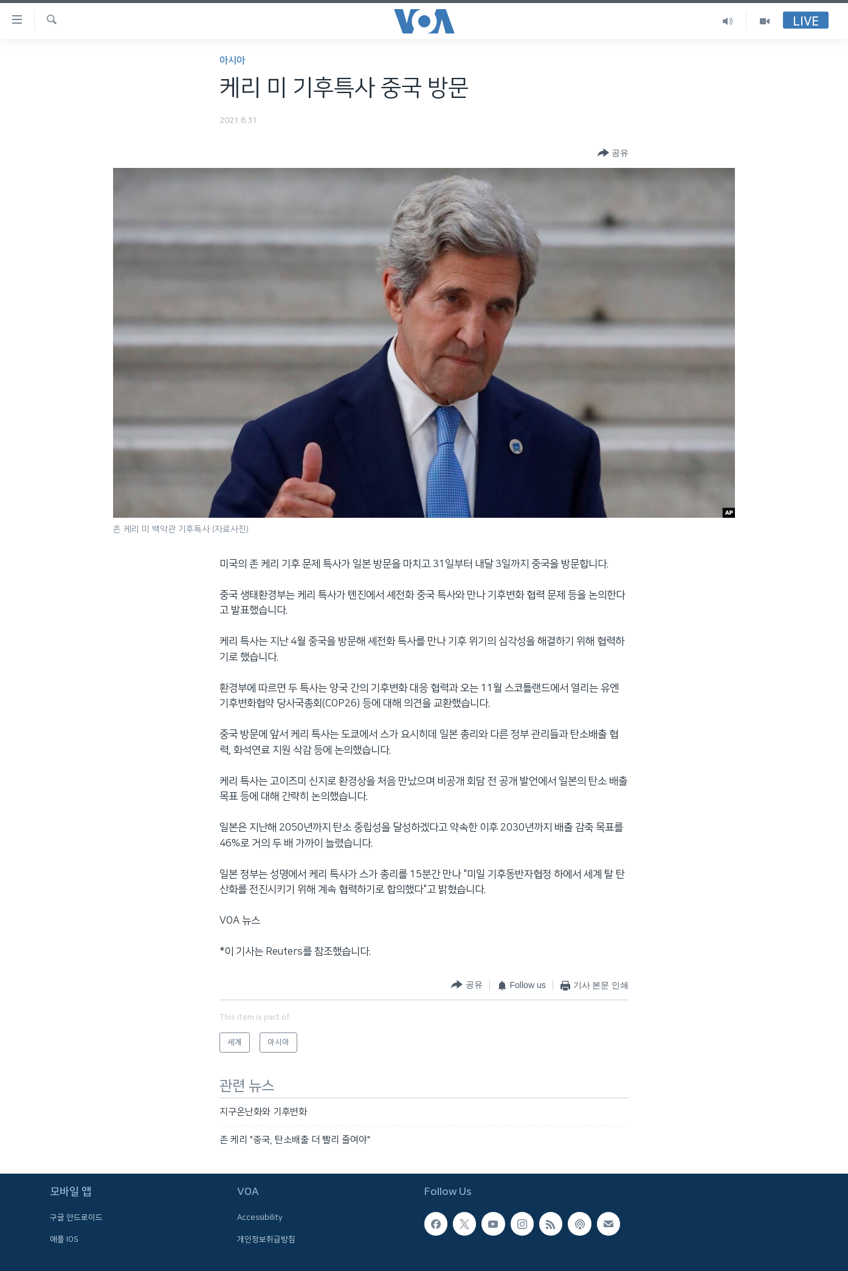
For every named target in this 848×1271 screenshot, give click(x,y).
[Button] (613, 153)
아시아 (232, 60)
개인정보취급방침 (266, 1239)
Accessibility (260, 1218)
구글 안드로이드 (76, 1218)
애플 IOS (64, 1239)
